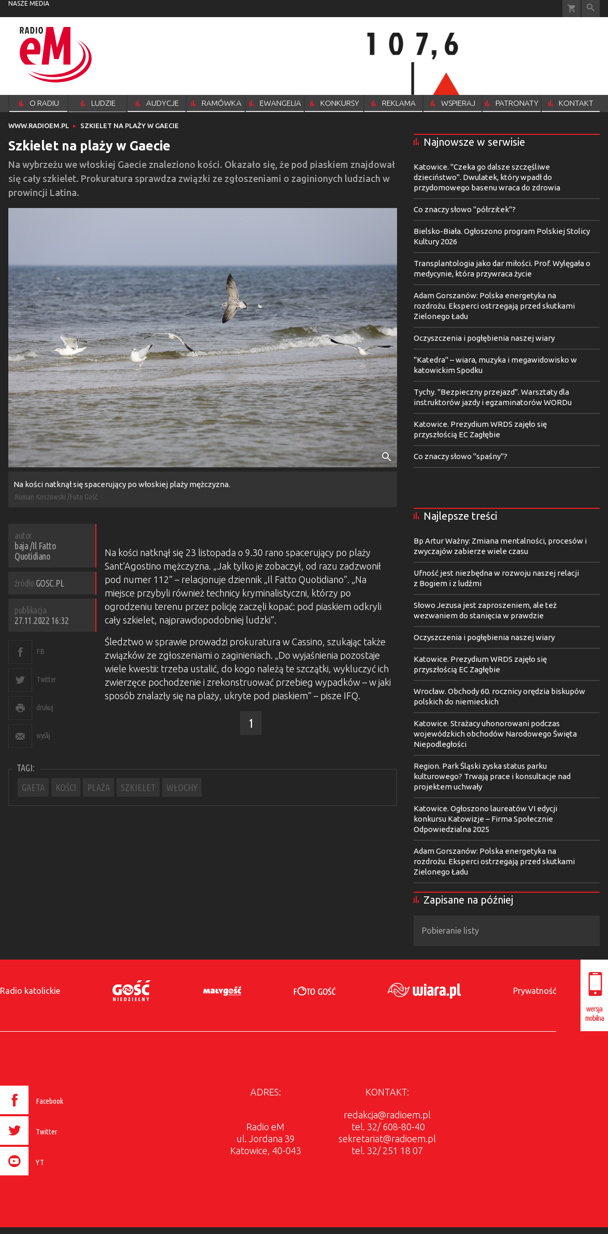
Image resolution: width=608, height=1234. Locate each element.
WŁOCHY (181, 787)
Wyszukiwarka (591, 8)
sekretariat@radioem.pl (387, 1138)
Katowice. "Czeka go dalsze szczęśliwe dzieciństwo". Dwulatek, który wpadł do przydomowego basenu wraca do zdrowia (487, 177)
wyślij (43, 735)
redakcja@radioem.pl (387, 1115)
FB (40, 651)
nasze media (28, 3)
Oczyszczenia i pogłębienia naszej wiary (484, 338)
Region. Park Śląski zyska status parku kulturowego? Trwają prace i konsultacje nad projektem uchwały (492, 776)
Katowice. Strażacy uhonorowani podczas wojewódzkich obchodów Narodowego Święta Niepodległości (495, 733)
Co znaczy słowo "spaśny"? (460, 456)
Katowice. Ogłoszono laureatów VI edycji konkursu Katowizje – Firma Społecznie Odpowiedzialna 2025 (485, 819)
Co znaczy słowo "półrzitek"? (465, 209)
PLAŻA (98, 787)
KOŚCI (65, 787)
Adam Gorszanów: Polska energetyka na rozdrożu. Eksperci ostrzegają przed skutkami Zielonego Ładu (494, 306)
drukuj (44, 707)
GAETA (33, 787)
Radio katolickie (30, 990)
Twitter (46, 679)
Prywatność (534, 990)
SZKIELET (138, 787)
